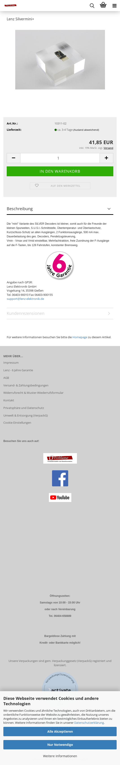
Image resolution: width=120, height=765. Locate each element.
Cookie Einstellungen (17, 423)
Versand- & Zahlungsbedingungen (25, 385)
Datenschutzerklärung (89, 723)
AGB (6, 378)
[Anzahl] (60, 158)
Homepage (79, 337)
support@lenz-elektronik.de (25, 299)
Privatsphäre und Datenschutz (23, 408)
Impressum (11, 363)
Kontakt (8, 400)
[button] (13, 158)
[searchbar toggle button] (92, 5)
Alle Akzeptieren (60, 731)
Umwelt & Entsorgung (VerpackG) (25, 415)
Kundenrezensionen (25, 313)
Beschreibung (20, 208)
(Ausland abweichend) (86, 129)
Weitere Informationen (60, 756)
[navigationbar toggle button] (114, 5)
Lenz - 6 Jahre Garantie (18, 370)
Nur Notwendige (60, 744)
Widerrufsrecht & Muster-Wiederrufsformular (33, 393)
